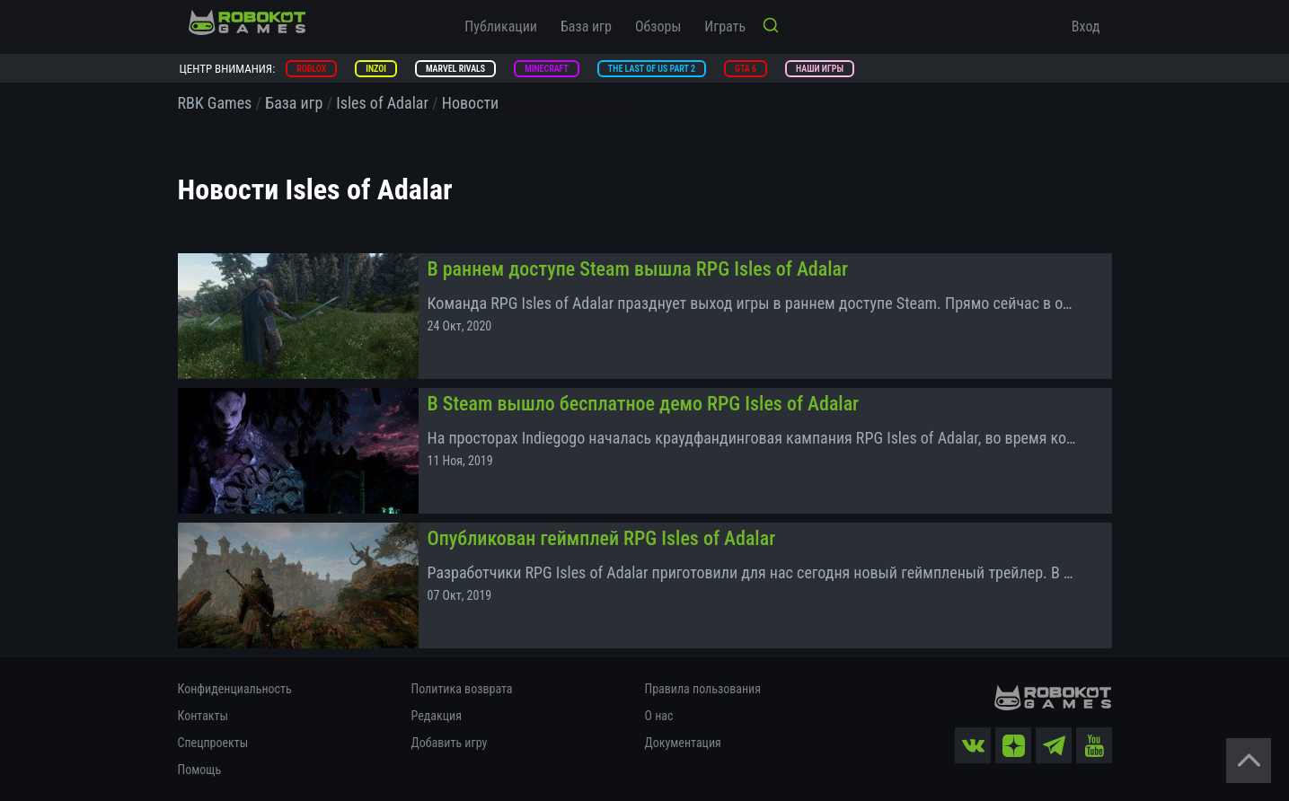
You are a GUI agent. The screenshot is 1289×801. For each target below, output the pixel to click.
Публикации (500, 26)
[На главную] (247, 22)
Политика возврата (462, 689)
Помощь (200, 769)
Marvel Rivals (455, 69)
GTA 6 (745, 69)
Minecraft (547, 69)
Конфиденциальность (235, 689)
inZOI (376, 69)
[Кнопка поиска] (771, 27)
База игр (586, 26)
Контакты (203, 716)
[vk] (973, 745)
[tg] (1054, 745)
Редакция (436, 716)
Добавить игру (449, 742)
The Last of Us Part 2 (651, 69)
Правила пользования (703, 689)
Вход (1086, 26)
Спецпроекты (213, 742)
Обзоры (658, 26)
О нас (659, 716)
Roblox (311, 69)
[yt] (1094, 745)
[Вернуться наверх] (1248, 760)
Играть (725, 26)
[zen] (1013, 745)
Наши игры (819, 69)
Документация (683, 742)
